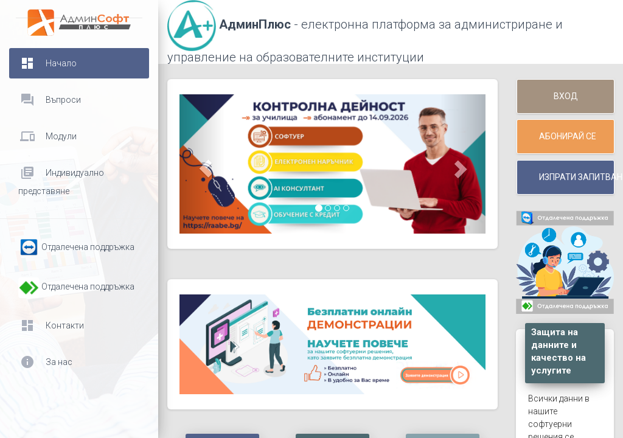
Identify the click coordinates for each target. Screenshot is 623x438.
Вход (566, 96)
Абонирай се (567, 136)
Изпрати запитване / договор (576, 177)
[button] (202, 164)
